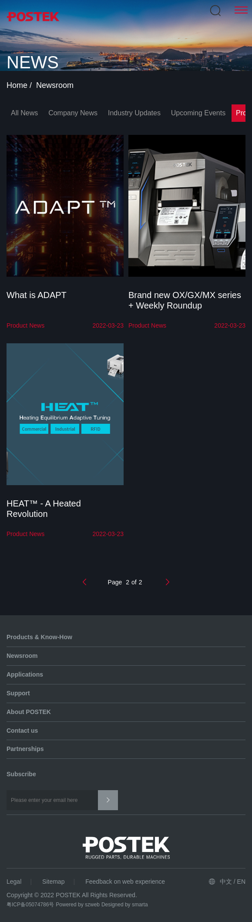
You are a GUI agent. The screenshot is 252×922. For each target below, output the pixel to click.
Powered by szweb (78, 905)
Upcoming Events (198, 113)
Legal (14, 881)
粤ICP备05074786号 (30, 905)
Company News (72, 113)
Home (18, 85)
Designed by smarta (124, 905)
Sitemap (53, 881)
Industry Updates (134, 113)
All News (24, 113)
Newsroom (56, 85)
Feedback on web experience (125, 881)
